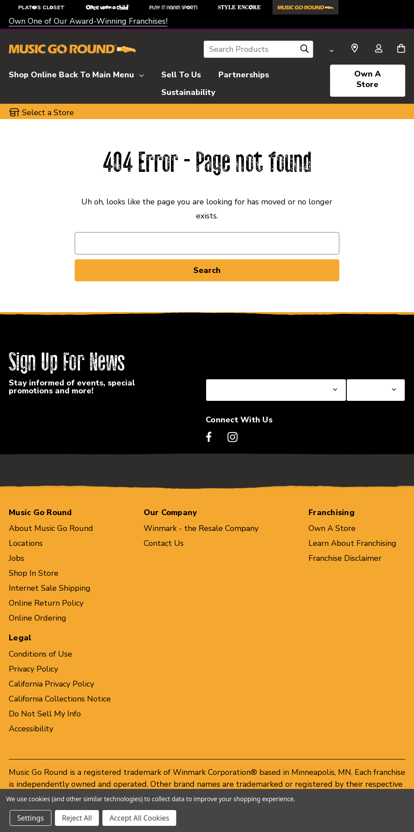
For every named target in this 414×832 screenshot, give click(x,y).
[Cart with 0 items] (401, 49)
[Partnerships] (244, 73)
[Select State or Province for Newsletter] (276, 390)
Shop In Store (33, 573)
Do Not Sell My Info (45, 713)
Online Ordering (37, 618)
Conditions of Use (40, 654)
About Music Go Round (51, 528)
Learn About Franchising (352, 543)
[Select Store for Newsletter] (375, 390)
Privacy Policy (33, 669)
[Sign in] (378, 49)
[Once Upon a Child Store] (108, 7)
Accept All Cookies (139, 818)
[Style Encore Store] (239, 7)
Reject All (77, 818)
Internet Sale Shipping (50, 588)
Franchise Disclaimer (345, 558)
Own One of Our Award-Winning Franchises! (88, 21)
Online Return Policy (46, 603)
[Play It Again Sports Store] (174, 7)
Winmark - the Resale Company (201, 528)
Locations (26, 543)
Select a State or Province (253, 357)
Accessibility (31, 728)
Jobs (16, 558)
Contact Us (164, 543)
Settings (30, 818)
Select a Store (372, 357)
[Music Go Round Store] (305, 7)
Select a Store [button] (48, 112)
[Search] (305, 51)
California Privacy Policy (51, 684)
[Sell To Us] (181, 73)
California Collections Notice (60, 699)
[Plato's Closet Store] (42, 7)
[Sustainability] (188, 91)
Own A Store (367, 79)
